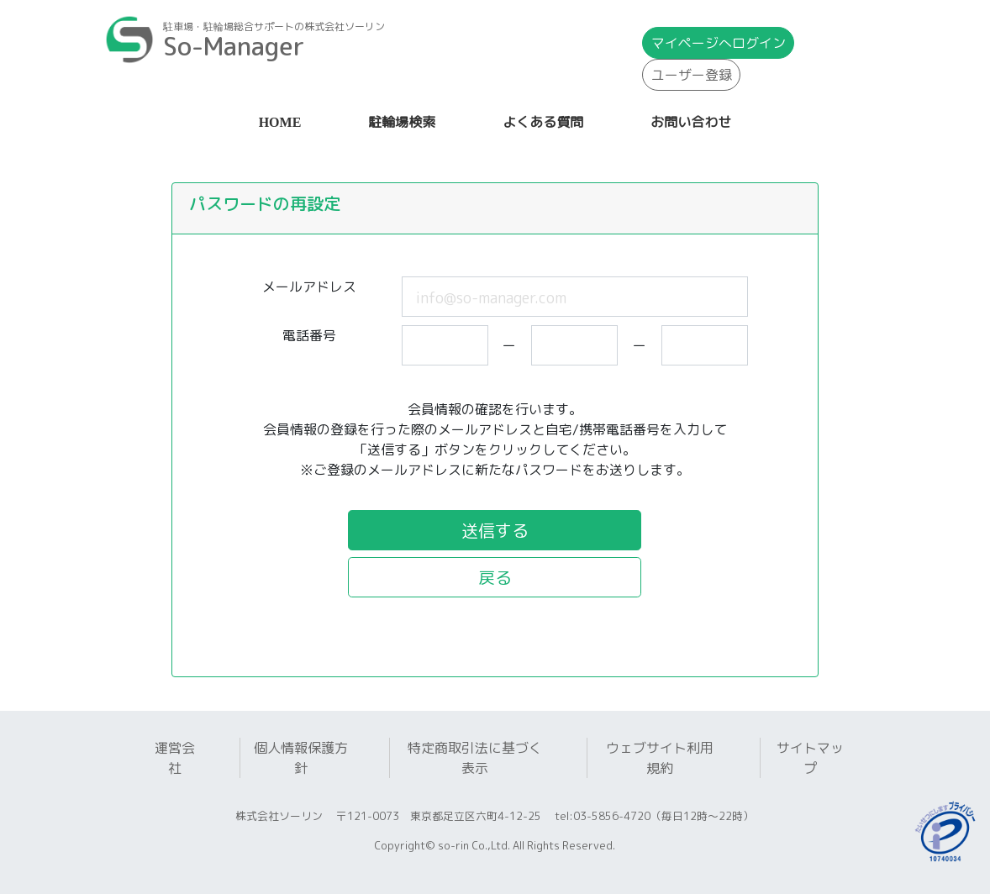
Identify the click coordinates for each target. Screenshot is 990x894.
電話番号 (309, 335)
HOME (283, 120)
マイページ (718, 43)
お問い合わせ (690, 122)
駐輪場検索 (401, 122)
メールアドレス (309, 286)
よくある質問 (543, 122)
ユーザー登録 (691, 75)
